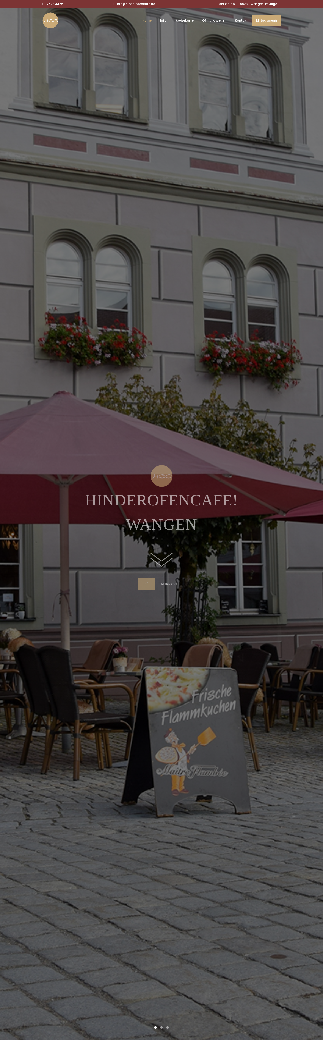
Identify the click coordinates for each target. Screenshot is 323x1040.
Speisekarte (184, 20)
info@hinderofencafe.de (135, 4)
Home (147, 20)
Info (163, 20)
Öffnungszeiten (214, 20)
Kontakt (241, 20)
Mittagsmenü (266, 20)
